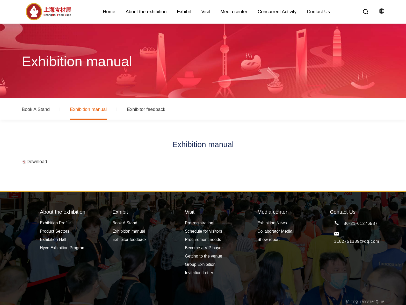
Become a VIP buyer (204, 248)
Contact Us (318, 11)
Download (36, 163)
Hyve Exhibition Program (62, 248)
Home (109, 11)
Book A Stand (36, 111)
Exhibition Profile (55, 223)
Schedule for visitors (203, 231)
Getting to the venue (203, 256)
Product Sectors (54, 231)
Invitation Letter (199, 273)
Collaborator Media (274, 231)
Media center (233, 11)
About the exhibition (146, 11)
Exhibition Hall (53, 239)
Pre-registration (199, 223)
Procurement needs (203, 239)
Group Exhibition (200, 264)
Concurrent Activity (277, 11)
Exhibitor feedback (146, 111)
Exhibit (184, 11)
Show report (268, 239)
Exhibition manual (88, 111)
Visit (205, 11)
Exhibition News (272, 223)
